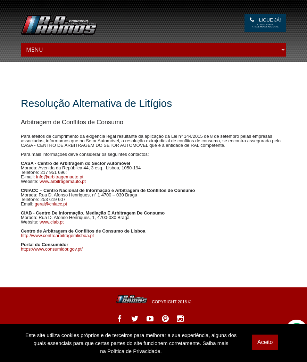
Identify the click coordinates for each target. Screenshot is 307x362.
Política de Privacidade (133, 351)
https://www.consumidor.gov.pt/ (52, 249)
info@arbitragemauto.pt (59, 176)
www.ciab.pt (52, 222)
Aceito (265, 342)
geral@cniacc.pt (51, 204)
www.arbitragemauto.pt (63, 181)
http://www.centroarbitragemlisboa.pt (57, 235)
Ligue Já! (265, 22)
